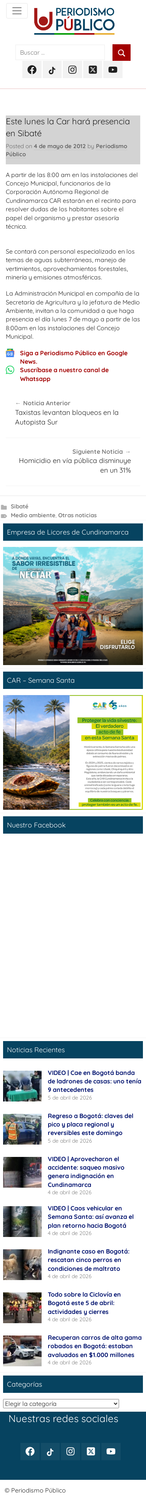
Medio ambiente (33, 515)
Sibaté (20, 506)
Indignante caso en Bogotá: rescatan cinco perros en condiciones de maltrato (88, 1259)
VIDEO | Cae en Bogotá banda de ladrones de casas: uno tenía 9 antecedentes (94, 1081)
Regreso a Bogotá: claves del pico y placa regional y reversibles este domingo (90, 1124)
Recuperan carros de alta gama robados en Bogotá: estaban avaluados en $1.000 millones (95, 1346)
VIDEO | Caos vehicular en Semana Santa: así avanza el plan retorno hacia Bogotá (91, 1216)
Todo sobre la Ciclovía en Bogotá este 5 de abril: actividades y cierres (84, 1302)
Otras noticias (77, 515)
